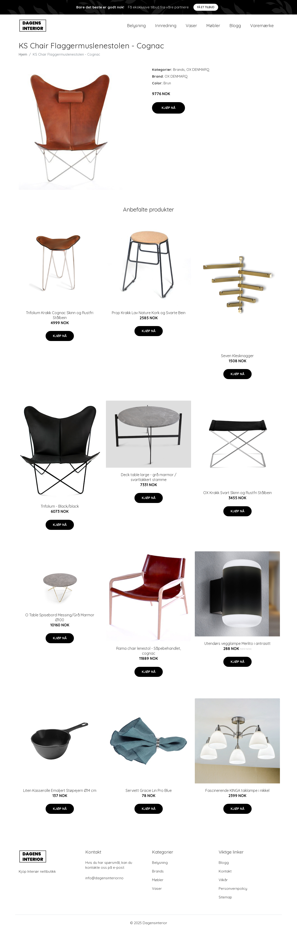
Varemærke (262, 28)
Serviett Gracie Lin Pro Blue (149, 796)
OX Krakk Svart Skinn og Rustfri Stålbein (237, 498)
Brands (179, 75)
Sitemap (225, 903)
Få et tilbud (205, 7)
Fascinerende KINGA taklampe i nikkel (237, 796)
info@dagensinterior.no (104, 884)
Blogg (235, 28)
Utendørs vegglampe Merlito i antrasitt (237, 649)
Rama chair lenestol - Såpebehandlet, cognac (148, 657)
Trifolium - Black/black (60, 512)
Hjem (23, 60)
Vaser (191, 28)
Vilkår (223, 886)
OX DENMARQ (197, 75)
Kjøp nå (168, 113)
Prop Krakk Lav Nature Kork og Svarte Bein (148, 318)
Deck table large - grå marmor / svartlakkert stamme (148, 483)
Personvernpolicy (233, 894)
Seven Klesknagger (237, 361)
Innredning (165, 28)
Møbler (213, 28)
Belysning (136, 28)
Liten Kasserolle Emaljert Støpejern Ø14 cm (59, 796)
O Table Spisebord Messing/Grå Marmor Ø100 (59, 623)
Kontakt (225, 877)
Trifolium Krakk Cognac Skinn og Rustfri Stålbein (59, 321)
